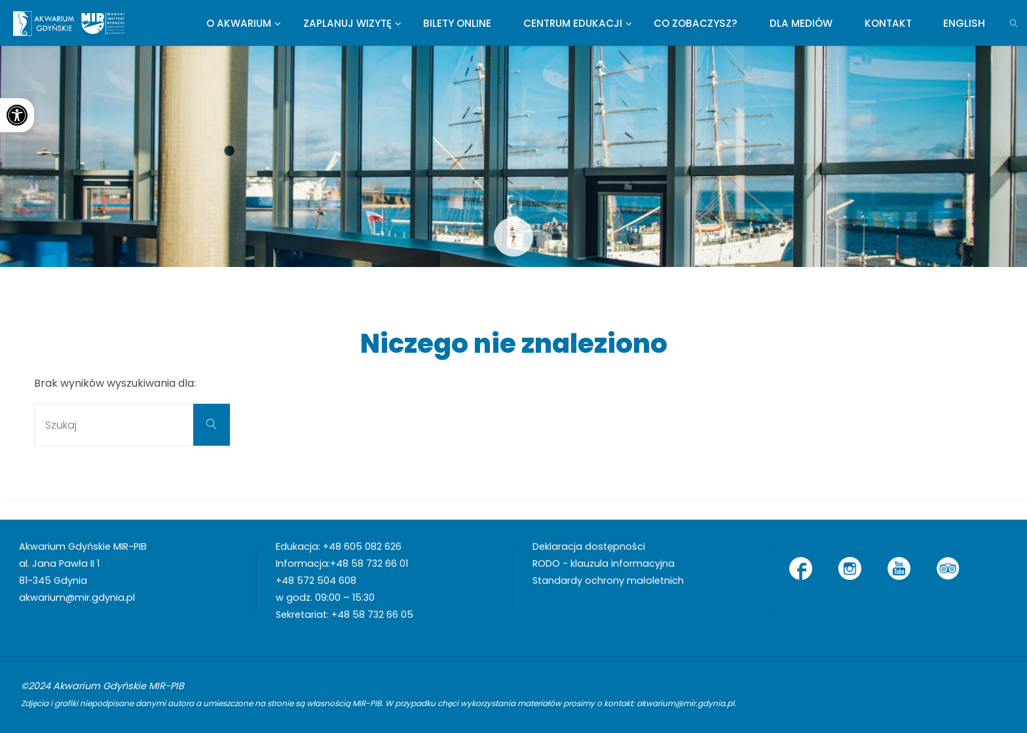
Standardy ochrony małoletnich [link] (608, 580)
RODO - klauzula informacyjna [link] (603, 563)
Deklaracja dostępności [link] (588, 546)
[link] (17, 115)
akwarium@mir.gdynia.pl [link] (77, 597)
